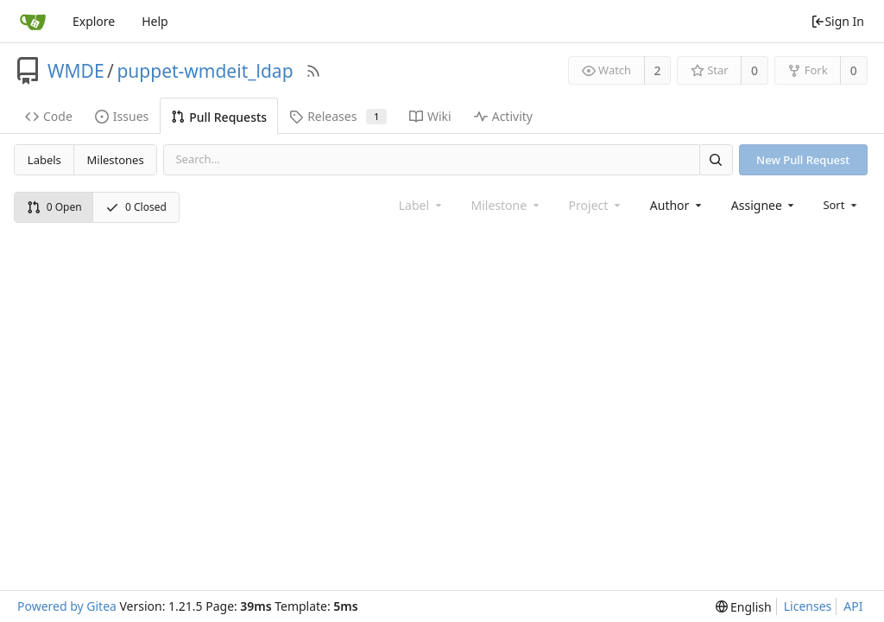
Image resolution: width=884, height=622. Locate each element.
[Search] (715, 159)
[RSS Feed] (313, 71)
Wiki (430, 116)
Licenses (808, 606)
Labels (44, 160)
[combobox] (677, 205)
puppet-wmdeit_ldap (205, 70)
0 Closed (136, 207)
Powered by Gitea (67, 606)
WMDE (75, 70)
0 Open (54, 207)
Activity (503, 116)
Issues (121, 116)
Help (155, 21)
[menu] (841, 204)
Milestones (115, 160)
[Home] (33, 21)
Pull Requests (219, 117)
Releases (338, 116)
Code (49, 116)
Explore (94, 21)
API (852, 606)
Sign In (837, 21)
